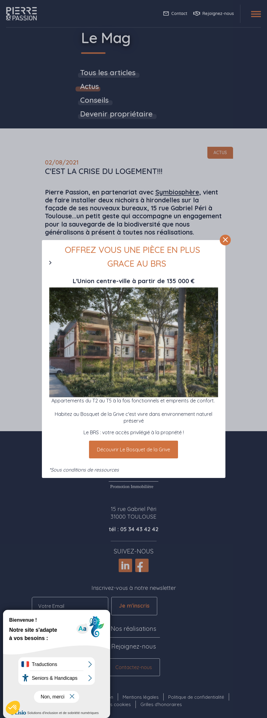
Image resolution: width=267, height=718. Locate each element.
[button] (13, 707)
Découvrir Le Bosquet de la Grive (133, 449)
